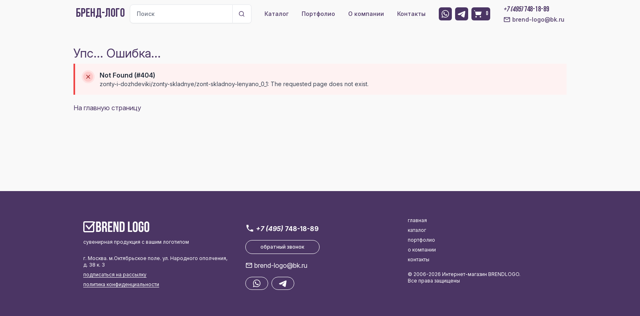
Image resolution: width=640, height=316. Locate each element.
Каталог (276, 13)
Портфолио (318, 13)
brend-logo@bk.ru (533, 19)
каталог (417, 230)
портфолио (421, 240)
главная (417, 220)
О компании (366, 13)
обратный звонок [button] (282, 247)
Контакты (411, 13)
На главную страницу (107, 108)
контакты (418, 259)
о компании (422, 250)
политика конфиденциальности (121, 284)
